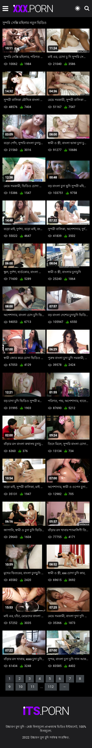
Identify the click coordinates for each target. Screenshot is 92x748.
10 (21, 687)
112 (51, 687)
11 (33, 687)
